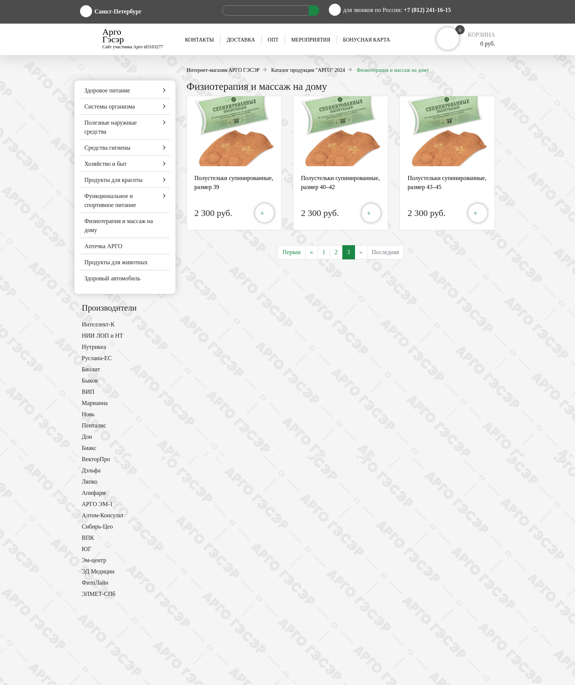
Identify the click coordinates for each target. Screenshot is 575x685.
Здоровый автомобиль (112, 278)
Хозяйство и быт (106, 164)
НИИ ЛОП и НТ (102, 335)
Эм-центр (94, 560)
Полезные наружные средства (111, 127)
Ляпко (90, 481)
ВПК (88, 538)
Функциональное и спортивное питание (110, 200)
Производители (109, 308)
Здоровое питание (107, 90)
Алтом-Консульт (103, 515)
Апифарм (94, 493)
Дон (87, 436)
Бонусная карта (366, 40)
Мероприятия (310, 40)
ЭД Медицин (98, 571)
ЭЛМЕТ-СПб (99, 594)
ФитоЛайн (95, 582)
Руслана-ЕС (97, 358)
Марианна (95, 403)
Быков (90, 380)
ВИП (88, 392)
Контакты (199, 40)
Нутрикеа (94, 347)
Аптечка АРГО (103, 246)
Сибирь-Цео (97, 526)
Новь (88, 414)
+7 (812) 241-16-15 (427, 10)
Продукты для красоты (114, 180)
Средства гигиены (108, 147)
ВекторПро (96, 459)
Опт (273, 40)
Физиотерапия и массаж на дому (119, 225)
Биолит (91, 369)
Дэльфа (91, 470)
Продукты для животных (116, 262)
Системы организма (110, 106)
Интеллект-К (98, 324)
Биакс (89, 448)
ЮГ (87, 549)
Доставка (241, 40)
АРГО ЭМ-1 (97, 504)
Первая (291, 252)
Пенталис (94, 425)
